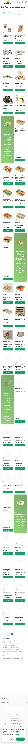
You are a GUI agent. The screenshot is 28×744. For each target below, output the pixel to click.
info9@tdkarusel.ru (15, 720)
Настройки (11, 739)
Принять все (20, 739)
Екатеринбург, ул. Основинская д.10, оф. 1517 (15, 724)
